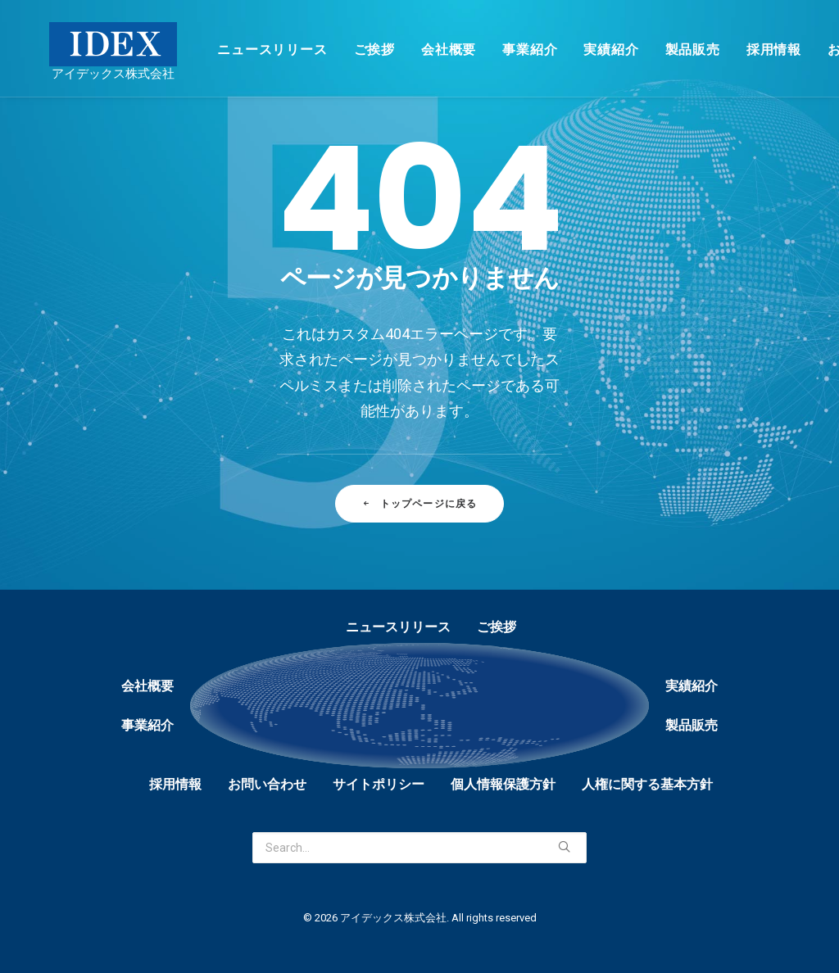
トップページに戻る (419, 503)
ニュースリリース (249, 49)
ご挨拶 (351, 49)
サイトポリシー (378, 784)
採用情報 (750, 49)
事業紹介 (506, 49)
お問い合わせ (267, 784)
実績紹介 (587, 49)
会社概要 (425, 49)
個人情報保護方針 (503, 784)
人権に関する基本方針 (647, 784)
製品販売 (669, 49)
